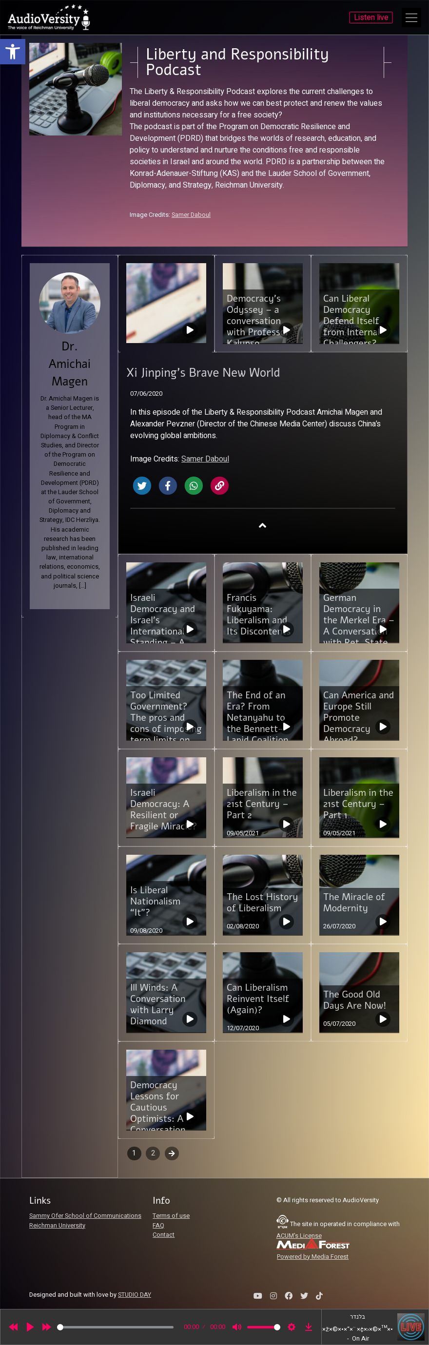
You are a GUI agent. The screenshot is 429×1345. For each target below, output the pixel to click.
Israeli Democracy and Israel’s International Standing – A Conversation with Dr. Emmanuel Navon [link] (162, 643)
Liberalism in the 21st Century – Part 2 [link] (262, 804)
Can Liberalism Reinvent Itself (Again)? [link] (258, 999)
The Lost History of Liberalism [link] (262, 903)
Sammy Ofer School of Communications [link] (85, 1215)
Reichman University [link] (57, 1225)
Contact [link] (164, 1234)
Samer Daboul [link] (191, 215)
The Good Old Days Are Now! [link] (354, 1000)
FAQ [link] (158, 1225)
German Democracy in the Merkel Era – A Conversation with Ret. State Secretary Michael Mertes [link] (358, 632)
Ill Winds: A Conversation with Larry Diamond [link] (158, 1004)
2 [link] (153, 1153)
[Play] (30, 1327)
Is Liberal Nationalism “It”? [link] (155, 901)
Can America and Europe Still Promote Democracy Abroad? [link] (358, 718)
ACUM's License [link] (299, 1235)
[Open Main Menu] (411, 17)
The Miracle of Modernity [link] (354, 903)
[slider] (115, 1327)
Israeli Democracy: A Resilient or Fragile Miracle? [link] (163, 810)
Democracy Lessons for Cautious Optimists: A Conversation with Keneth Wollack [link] (158, 1119)
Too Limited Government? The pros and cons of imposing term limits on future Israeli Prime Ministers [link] (166, 729)
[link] (12, 51)
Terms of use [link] (171, 1215)
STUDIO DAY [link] (134, 1294)
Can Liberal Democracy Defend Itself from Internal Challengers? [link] (351, 321)
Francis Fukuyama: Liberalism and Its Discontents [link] (259, 615)
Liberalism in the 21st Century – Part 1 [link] (358, 804)
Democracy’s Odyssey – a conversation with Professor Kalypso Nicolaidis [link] (258, 326)
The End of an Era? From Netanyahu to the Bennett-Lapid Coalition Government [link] (258, 723)
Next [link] (172, 1153)
